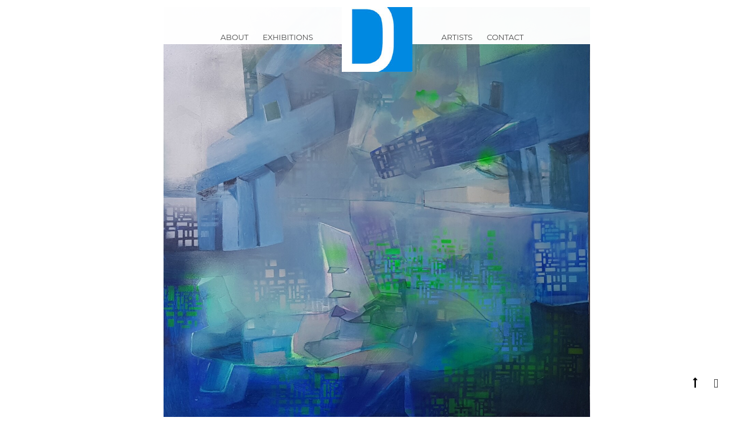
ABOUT (235, 43)
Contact (505, 43)
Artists (456, 43)
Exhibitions (287, 43)
